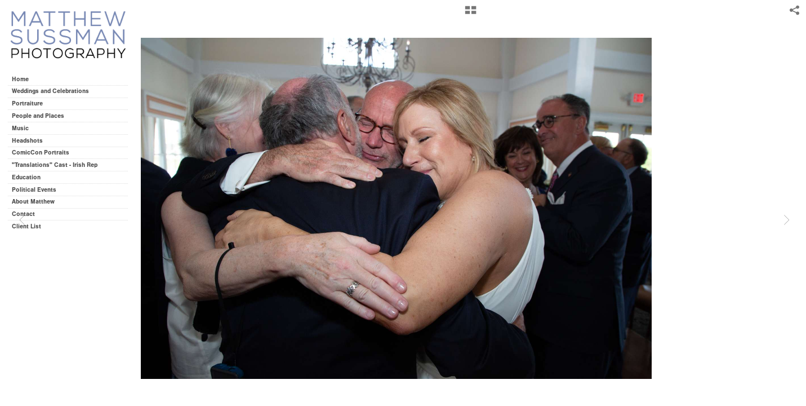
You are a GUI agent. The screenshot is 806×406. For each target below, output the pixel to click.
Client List (26, 226)
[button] (470, 14)
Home (20, 79)
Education (26, 177)
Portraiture (27, 103)
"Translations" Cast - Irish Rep (54, 165)
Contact (23, 214)
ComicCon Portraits (40, 152)
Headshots (27, 140)
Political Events (34, 189)
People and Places (38, 116)
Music (20, 128)
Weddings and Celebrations (54, 91)
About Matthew (33, 201)
